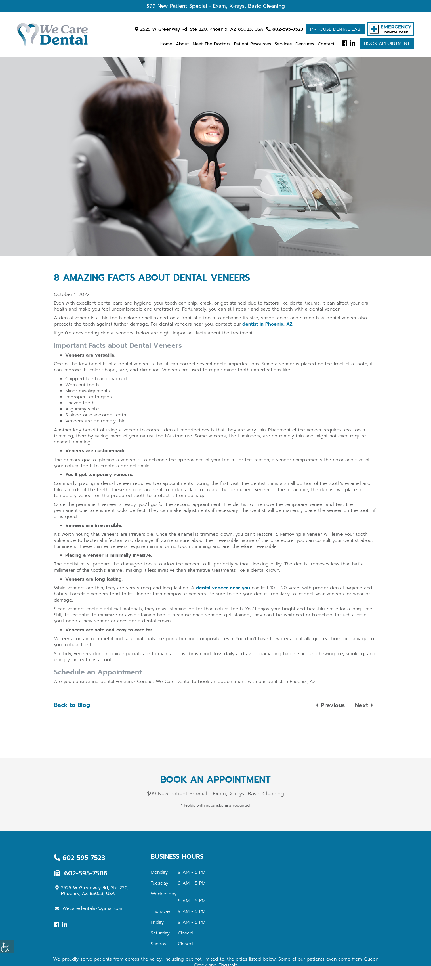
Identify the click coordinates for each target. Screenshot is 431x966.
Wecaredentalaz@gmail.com (89, 908)
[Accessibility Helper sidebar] (7, 946)
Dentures (304, 44)
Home (166, 44)
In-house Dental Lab (335, 29)
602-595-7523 (284, 29)
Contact (326, 44)
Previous (330, 705)
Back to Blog (72, 705)
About (182, 44)
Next (364, 705)
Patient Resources (252, 44)
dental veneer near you (223, 587)
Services (283, 44)
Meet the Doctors (211, 44)
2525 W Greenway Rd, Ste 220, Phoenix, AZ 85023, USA (199, 29)
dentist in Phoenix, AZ (267, 324)
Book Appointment (387, 43)
